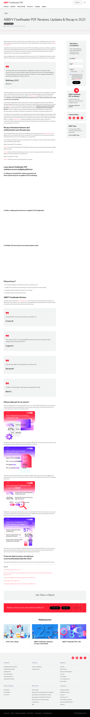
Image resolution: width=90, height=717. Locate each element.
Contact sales (77, 608)
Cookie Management (47, 713)
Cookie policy (38, 713)
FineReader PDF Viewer (9, 679)
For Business (7, 690)
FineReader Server (8, 676)
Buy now (65, 608)
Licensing (62, 666)
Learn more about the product (76, 106)
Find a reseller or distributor (66, 699)
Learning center (35, 702)
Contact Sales (63, 681)
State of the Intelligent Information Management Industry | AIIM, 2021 (20, 577)
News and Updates (9, 23)
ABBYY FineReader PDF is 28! (71, 642)
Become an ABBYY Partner (66, 702)
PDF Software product (23, 300)
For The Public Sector (65, 679)
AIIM (10, 106)
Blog (6, 13)
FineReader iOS (7, 671)
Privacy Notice (77, 79)
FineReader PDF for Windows (10, 666)
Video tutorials (35, 690)
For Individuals (7, 692)
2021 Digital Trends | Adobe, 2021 (12, 580)
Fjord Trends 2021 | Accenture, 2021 (12, 569)
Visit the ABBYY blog (74, 135)
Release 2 (6, 159)
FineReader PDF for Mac (9, 669)
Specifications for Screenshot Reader (40, 699)
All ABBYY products (64, 692)
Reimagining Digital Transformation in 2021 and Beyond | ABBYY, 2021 (20, 583)
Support (62, 704)
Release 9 (6, 152)
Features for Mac (35, 669)
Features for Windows (37, 666)
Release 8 (6, 147)
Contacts (62, 694)
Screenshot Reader (8, 674)
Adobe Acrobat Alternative (66, 671)
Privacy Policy (30, 713)
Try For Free (6, 694)
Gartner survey (17, 119)
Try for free (55, 608)
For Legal (62, 674)
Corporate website (64, 690)
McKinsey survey (33, 96)
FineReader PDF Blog (48, 133)
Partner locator (63, 669)
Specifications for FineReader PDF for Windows (42, 692)
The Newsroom (63, 697)
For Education (63, 676)
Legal (12, 713)
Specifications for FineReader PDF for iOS (41, 697)
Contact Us (6, 713)
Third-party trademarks (20, 713)
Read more (9, 84)
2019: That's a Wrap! (12, 642)
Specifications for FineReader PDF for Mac (41, 694)
